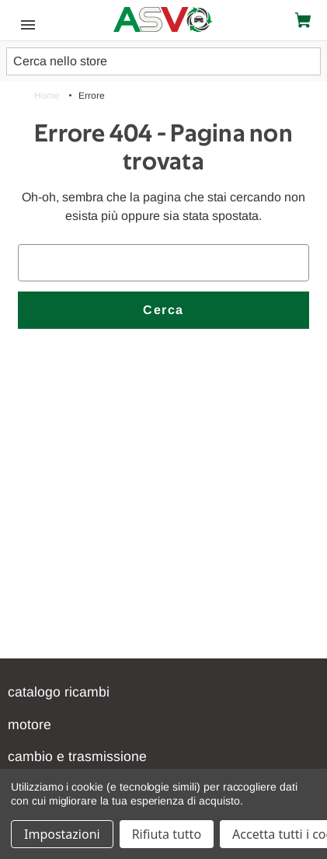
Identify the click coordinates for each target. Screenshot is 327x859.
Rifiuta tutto (166, 834)
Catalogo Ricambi (59, 692)
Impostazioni (62, 834)
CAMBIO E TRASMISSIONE (77, 756)
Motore (29, 724)
